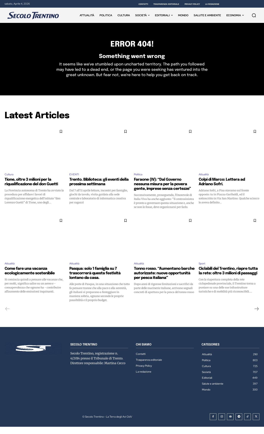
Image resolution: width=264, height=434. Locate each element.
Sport (203, 270)
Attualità (204, 181)
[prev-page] (8, 316)
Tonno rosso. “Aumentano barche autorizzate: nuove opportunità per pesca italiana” (164, 280)
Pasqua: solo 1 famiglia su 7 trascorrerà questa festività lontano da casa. (95, 280)
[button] (253, 15)
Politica (138, 181)
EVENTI (74, 181)
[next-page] (256, 316)
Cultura (10, 181)
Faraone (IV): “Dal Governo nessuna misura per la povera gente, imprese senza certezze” (162, 190)
